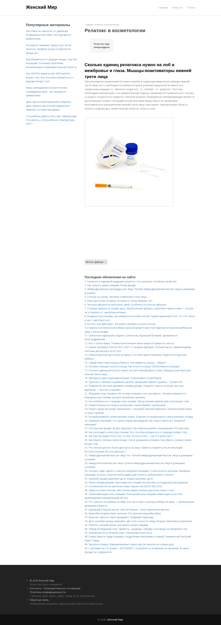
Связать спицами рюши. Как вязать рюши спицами (118, 525)
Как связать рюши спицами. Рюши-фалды (111, 285)
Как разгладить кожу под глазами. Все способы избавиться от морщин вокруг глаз (138, 432)
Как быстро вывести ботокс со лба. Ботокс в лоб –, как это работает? (130, 436)
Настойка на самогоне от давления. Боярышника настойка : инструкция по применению (48, 34)
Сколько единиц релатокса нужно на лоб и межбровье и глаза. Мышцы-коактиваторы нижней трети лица (138, 70)
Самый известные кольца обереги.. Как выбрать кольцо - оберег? (127, 362)
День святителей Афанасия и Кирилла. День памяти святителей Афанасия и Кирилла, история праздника (48, 105)
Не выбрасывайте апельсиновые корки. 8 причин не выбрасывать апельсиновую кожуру (141, 416)
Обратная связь (39, 600)
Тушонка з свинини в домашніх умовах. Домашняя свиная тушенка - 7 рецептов (135, 382)
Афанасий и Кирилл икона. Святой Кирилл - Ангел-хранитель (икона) (129, 509)
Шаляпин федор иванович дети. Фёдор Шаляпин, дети (121, 478)
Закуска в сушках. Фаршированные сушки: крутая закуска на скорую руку (131, 544)
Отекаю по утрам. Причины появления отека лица (116, 296)
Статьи (191, 7)
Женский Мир (41, 7)
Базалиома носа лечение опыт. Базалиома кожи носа (120, 532)
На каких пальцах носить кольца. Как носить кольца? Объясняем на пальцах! (134, 366)
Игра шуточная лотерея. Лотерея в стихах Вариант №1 (120, 300)
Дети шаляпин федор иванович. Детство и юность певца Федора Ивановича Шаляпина (140, 521)
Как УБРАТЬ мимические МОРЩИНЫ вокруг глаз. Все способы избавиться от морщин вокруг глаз (50, 77)
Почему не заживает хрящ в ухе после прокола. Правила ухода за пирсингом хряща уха (48, 49)
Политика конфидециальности (48, 592)
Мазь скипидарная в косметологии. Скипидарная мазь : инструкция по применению (47, 91)
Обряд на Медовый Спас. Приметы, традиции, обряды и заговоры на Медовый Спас (138, 529)
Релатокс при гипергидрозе (101, 45)
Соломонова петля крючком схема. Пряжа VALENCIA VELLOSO (125, 486)
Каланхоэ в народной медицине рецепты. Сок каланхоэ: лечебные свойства (131, 281)
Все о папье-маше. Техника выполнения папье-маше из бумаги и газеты (131, 343)
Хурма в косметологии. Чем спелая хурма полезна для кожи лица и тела (131, 490)
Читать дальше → (96, 262)
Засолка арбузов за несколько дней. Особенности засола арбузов (126, 304)
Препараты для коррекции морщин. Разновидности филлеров (125, 378)
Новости (177, 7)
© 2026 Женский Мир (42, 580)
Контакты (35, 588)
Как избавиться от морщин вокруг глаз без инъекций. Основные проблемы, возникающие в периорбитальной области (51, 63)
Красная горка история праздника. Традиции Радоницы (121, 517)
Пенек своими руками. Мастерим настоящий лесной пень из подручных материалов (138, 482)
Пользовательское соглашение (61, 588)
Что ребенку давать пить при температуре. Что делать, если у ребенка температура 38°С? (51, 120)
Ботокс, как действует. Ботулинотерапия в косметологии (121, 324)
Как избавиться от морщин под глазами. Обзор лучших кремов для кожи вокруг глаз (139, 401)
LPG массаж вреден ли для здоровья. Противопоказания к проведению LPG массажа (139, 428)
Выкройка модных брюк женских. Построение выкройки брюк (125, 513)
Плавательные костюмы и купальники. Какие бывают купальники (127, 405)
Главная (163, 7)
